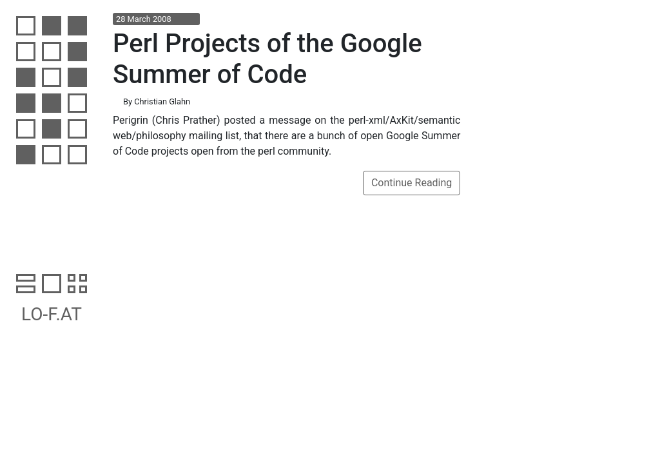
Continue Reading (411, 183)
